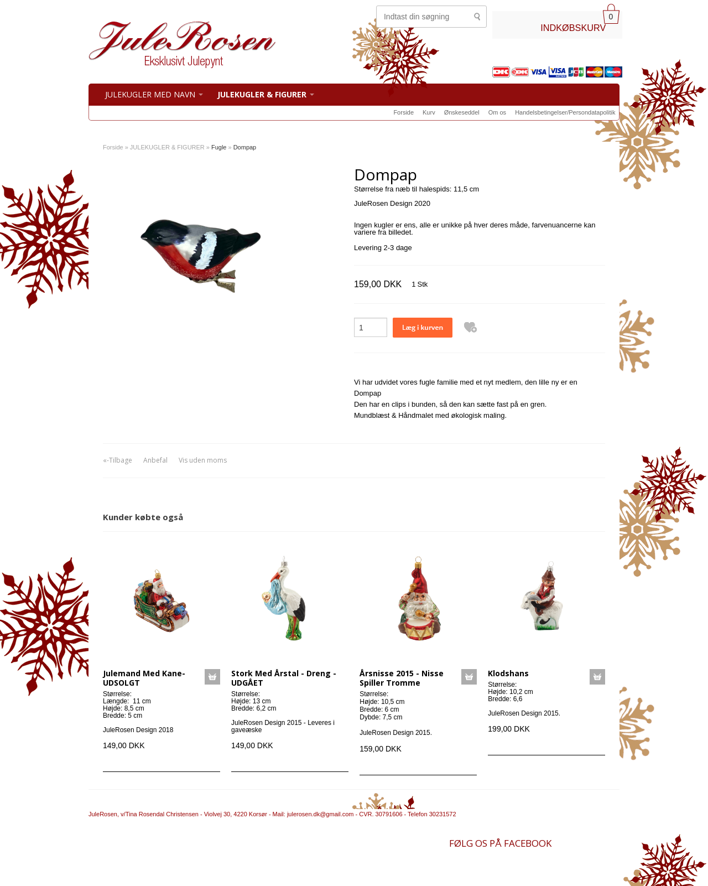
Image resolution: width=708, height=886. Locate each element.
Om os (497, 112)
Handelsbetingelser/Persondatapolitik (565, 112)
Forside (403, 112)
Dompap (245, 147)
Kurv (429, 112)
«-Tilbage (117, 460)
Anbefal (155, 460)
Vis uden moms (203, 460)
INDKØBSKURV (573, 28)
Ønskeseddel (462, 112)
